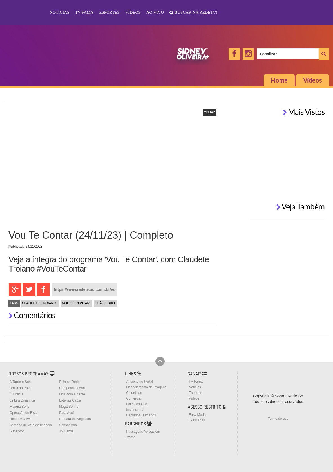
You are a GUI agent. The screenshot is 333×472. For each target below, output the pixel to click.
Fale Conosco (136, 404)
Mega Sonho (68, 407)
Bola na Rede (69, 382)
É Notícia (16, 394)
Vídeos (133, 12)
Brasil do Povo (20, 388)
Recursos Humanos (141, 415)
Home (279, 80)
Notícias (60, 12)
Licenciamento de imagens (146, 387)
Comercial (133, 398)
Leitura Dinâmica (22, 400)
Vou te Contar (76, 303)
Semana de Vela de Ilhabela (31, 425)
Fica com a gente (72, 394)
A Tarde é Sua (20, 382)
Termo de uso (278, 419)
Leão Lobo (105, 303)
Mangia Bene (20, 407)
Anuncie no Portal (139, 382)
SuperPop (17, 431)
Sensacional (68, 425)
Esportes (109, 12)
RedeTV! (24, 9)
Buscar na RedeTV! (195, 12)
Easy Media (197, 415)
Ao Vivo (155, 12)
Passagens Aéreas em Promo (142, 434)
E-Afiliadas (197, 420)
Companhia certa (72, 388)
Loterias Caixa (70, 400)
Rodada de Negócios (75, 419)
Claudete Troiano (39, 303)
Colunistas (134, 393)
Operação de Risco (24, 413)
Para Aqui (66, 413)
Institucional (135, 410)
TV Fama (84, 12)
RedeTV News (20, 419)
